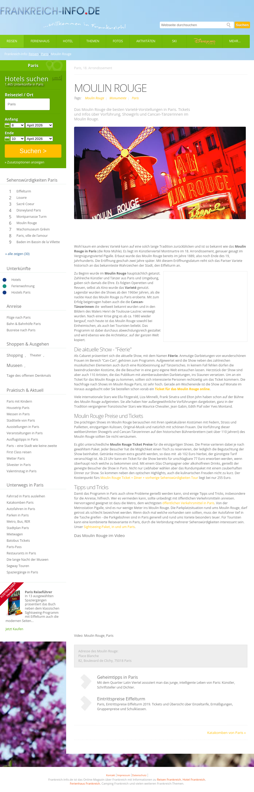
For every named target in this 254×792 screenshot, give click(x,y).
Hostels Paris (20, 292)
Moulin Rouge (26, 223)
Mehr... (235, 41)
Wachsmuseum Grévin (33, 229)
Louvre (21, 197)
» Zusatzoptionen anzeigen (24, 162)
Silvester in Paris (19, 465)
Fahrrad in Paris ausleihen (26, 496)
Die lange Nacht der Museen (27, 559)
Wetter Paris (16, 458)
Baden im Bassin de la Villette (38, 242)
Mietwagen (15, 534)
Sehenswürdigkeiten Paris (32, 180)
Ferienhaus (40, 41)
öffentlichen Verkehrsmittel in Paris (188, 503)
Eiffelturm (23, 191)
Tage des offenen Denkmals (29, 375)
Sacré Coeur (25, 204)
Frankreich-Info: (16, 54)
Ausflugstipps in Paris (22, 439)
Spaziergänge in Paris (22, 572)
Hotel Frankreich (194, 779)
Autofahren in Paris (21, 509)
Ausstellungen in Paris (23, 427)
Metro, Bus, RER (18, 521)
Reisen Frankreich (169, 779)
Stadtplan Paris (18, 528)
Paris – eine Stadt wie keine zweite (32, 446)
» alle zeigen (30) (17, 254)
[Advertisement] (205, 307)
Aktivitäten (145, 41)
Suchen (242, 25)
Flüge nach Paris (19, 317)
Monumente (118, 98)
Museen (14, 365)
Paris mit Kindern (19, 401)
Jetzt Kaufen (14, 629)
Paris (44, 54)
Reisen (12, 41)
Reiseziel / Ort (19, 95)
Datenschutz (139, 775)
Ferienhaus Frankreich (85, 783)
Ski (174, 41)
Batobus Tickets (18, 540)
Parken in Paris (18, 515)
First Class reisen (19, 452)
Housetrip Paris (18, 408)
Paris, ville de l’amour (32, 235)
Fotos (118, 41)
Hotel (68, 41)
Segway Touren (18, 566)
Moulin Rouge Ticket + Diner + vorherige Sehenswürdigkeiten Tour (149, 477)
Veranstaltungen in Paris (25, 433)
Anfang (11, 119)
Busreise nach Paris (21, 330)
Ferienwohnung (22, 286)
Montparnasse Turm (31, 216)
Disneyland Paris (28, 210)
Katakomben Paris (20, 502)
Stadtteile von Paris (21, 420)
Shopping (15, 355)
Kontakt (110, 775)
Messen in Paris (18, 414)
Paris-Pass (14, 547)
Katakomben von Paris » (226, 732)
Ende (9, 133)
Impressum (123, 775)
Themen (93, 41)
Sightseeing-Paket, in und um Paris (109, 527)
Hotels (16, 279)
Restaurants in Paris (21, 553)
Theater (35, 355)
